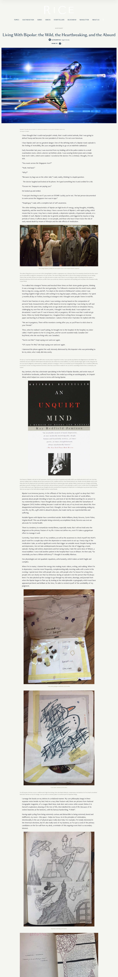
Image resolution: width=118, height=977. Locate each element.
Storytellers (59, 20)
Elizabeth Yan (57, 40)
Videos (47, 20)
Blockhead (72, 20)
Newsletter (84, 20)
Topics (16, 20)
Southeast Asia (28, 20)
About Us (95, 20)
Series (39, 20)
